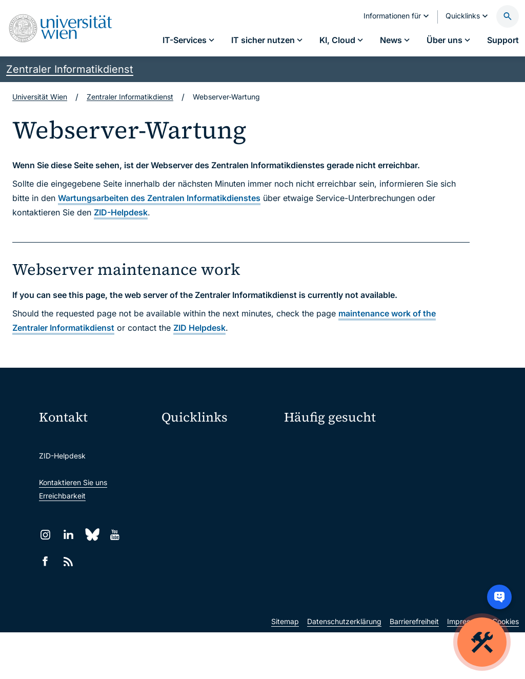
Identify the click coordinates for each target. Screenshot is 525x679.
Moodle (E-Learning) (202, 442)
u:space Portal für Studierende (219, 485)
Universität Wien (39, 96)
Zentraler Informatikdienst (69, 69)
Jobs (409, 462)
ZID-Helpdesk (121, 212)
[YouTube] (114, 534)
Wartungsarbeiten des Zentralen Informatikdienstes (159, 198)
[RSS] (68, 561)
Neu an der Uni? (326, 550)
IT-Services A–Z (310, 445)
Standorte (300, 480)
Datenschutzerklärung (344, 668)
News (410, 480)
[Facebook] (45, 561)
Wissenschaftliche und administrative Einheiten (219, 571)
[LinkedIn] (68, 534)
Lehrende (417, 498)
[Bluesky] (91, 534)
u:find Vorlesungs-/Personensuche (219, 507)
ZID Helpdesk (199, 328)
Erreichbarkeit (62, 495)
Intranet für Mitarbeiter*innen (217, 528)
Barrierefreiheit (414, 668)
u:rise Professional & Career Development (219, 593)
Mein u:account (427, 445)
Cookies (505, 668)
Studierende (304, 498)
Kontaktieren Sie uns (73, 482)
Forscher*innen (309, 516)
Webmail (182, 464)
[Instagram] (45, 534)
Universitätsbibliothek (204, 550)
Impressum (465, 668)
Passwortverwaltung (318, 462)
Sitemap (285, 668)
